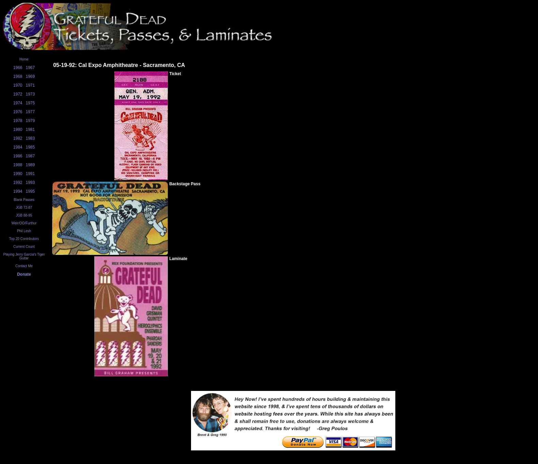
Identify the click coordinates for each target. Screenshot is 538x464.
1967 (30, 67)
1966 (17, 67)
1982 (17, 138)
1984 (17, 147)
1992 (17, 182)
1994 (17, 191)
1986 (17, 156)
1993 (30, 182)
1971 (30, 85)
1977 (30, 111)
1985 (30, 147)
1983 (30, 138)
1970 (17, 85)
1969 (30, 76)
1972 (17, 94)
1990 (17, 173)
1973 (30, 94)
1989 (30, 164)
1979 (30, 120)
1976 (17, 111)
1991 (30, 173)
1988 (17, 164)
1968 (17, 76)
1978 (17, 120)
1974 (17, 103)
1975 (30, 103)
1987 (30, 156)
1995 (30, 191)
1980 (17, 129)
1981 (30, 129)
